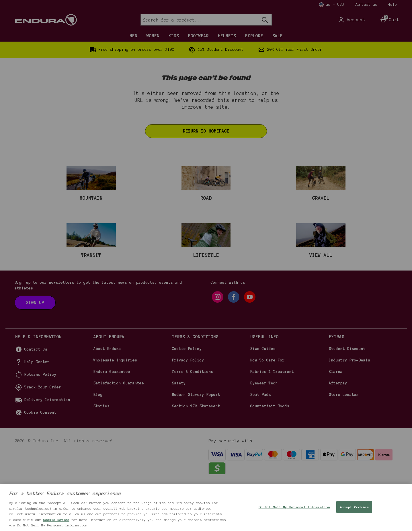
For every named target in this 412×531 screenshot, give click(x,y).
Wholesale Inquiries (115, 408)
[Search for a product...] (194, 19)
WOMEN (153, 36)
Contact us (366, 5)
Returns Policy (40, 422)
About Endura (107, 396)
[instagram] (217, 344)
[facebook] (234, 344)
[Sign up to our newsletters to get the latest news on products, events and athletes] (35, 350)
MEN (133, 36)
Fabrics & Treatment (272, 419)
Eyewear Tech (264, 431)
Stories (101, 454)
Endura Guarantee (111, 419)
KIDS (174, 36)
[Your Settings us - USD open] (331, 4)
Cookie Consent (40, 460)
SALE (277, 36)
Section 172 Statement (196, 454)
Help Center (37, 410)
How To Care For (267, 408)
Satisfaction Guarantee (118, 431)
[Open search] (265, 19)
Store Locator (344, 442)
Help (392, 5)
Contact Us (35, 397)
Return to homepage (206, 131)
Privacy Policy (188, 408)
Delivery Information (47, 448)
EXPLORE (254, 36)
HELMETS (227, 36)
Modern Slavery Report (196, 442)
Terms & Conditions (192, 419)
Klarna (336, 419)
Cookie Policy (187, 396)
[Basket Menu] (389, 20)
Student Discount (347, 396)
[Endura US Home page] (64, 19)
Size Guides (263, 396)
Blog (98, 442)
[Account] (351, 20)
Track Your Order (42, 435)
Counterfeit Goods (269, 454)
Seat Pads (260, 442)
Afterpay (338, 431)
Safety (179, 431)
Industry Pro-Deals (349, 408)
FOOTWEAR (198, 36)
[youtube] (250, 344)
